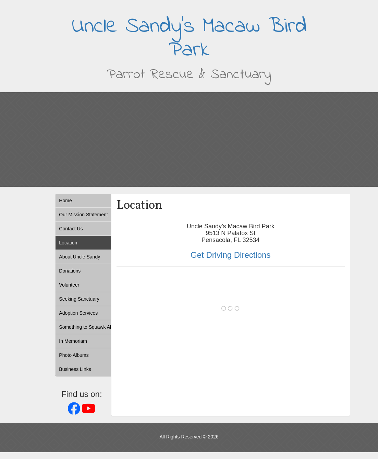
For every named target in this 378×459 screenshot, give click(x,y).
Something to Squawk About (89, 327)
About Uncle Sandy (79, 256)
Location (68, 242)
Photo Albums (73, 355)
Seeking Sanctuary (79, 299)
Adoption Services (78, 313)
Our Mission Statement (83, 214)
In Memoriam (73, 341)
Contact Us (71, 228)
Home (65, 200)
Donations (70, 271)
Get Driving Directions (230, 254)
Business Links (75, 369)
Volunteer (69, 285)
